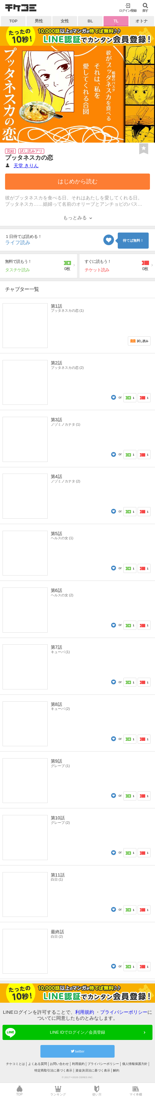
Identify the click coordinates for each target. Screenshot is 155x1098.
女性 (65, 21)
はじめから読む (78, 181)
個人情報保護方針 (134, 1064)
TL (116, 21)
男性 (39, 21)
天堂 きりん (26, 165)
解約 (116, 1070)
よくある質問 (37, 1064)
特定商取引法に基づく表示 (53, 1070)
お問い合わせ (59, 1064)
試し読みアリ (31, 151)
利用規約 (84, 1012)
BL (90, 21)
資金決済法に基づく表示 (92, 1070)
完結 (10, 151)
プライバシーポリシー (123, 1012)
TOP (13, 21)
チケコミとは (15, 1064)
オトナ (141, 21)
